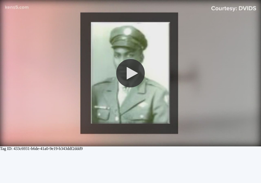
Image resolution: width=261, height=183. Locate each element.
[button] (130, 73)
